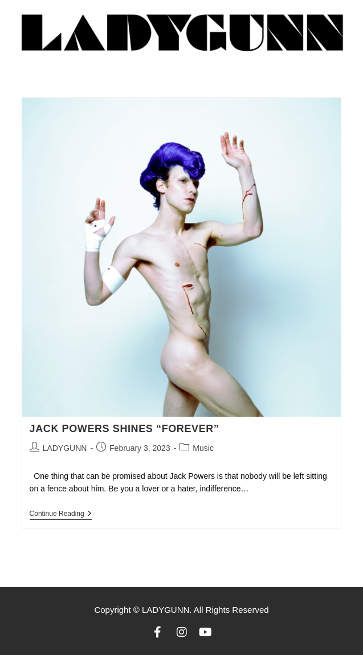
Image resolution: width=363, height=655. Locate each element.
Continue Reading (61, 514)
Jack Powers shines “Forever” (126, 428)
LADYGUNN (65, 448)
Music (203, 448)
